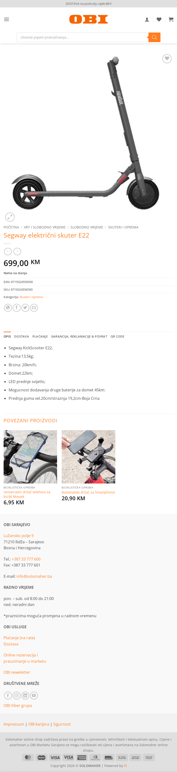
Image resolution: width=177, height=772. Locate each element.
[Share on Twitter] (25, 308)
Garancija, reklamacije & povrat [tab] (79, 336)
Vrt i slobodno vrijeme (44, 227)
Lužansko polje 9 (19, 535)
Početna (11, 227)
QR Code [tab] (117, 336)
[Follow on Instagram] (17, 696)
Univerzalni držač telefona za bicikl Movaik (27, 494)
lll (125, 765)
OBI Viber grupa (18, 705)
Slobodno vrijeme (87, 227)
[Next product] (8, 251)
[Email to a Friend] (34, 308)
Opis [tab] (7, 336)
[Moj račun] (147, 19)
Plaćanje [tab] (40, 336)
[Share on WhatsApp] (8, 308)
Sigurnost (62, 724)
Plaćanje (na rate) (19, 637)
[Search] (154, 37)
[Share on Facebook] (17, 308)
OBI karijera (39, 724)
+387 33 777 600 (26, 559)
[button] (6, 19)
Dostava (11, 644)
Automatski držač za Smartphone (88, 492)
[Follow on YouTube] (34, 696)
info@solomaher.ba (34, 576)
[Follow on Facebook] (8, 696)
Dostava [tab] (21, 336)
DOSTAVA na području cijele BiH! (89, 3)
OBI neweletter (17, 672)
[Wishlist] (159, 19)
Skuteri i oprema (123, 227)
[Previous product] (17, 251)
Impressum (14, 724)
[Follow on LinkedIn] (25, 696)
